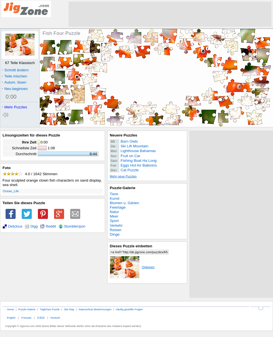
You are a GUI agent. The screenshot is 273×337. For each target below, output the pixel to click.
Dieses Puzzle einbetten (131, 246)
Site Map (69, 309)
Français (26, 317)
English (11, 317)
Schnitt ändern (15, 70)
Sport (114, 221)
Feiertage (118, 207)
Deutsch (55, 317)
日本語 (41, 317)
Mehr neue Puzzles (123, 176)
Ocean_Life (11, 191)
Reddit (51, 226)
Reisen (115, 230)
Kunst (114, 198)
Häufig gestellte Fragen (129, 309)
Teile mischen (14, 76)
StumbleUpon (75, 226)
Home (10, 309)
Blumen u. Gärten (124, 203)
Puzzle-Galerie (122, 188)
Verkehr (116, 225)
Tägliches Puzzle (50, 309)
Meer (114, 216)
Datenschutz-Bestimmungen (95, 309)
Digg (34, 226)
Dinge (115, 234)
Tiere (114, 194)
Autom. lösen (14, 82)
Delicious (15, 226)
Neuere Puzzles (123, 135)
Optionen (132, 267)
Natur (114, 212)
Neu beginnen (15, 89)
